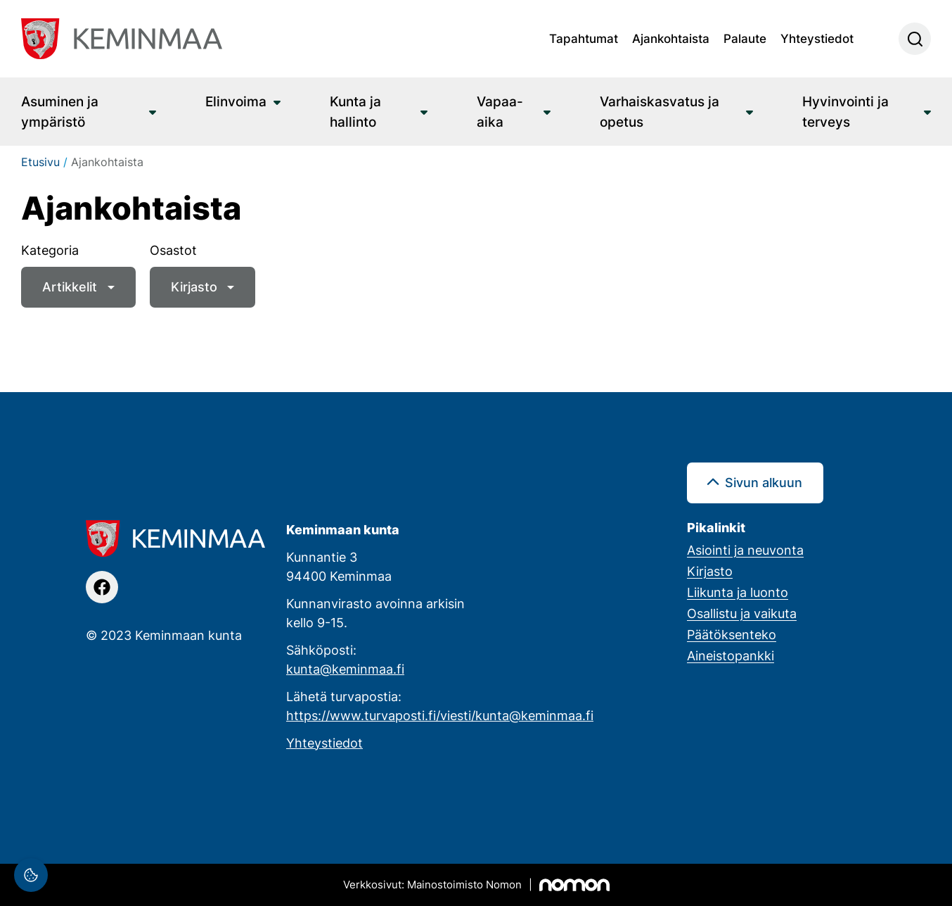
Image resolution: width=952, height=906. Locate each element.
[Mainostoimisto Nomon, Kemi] (476, 885)
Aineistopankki (730, 655)
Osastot (173, 250)
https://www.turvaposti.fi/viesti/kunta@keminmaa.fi (439, 715)
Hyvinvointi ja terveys (845, 111)
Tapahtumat (583, 38)
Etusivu (40, 162)
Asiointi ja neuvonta (745, 549)
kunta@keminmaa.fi (345, 669)
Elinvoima (235, 101)
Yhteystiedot (817, 38)
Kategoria (50, 250)
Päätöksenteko (731, 634)
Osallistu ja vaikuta (742, 613)
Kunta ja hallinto (355, 111)
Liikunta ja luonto (737, 592)
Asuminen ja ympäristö (59, 111)
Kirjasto (194, 286)
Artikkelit (69, 286)
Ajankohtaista (670, 38)
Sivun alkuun (763, 482)
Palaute (744, 38)
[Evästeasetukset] (31, 875)
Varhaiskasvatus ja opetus (659, 111)
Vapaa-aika (500, 111)
